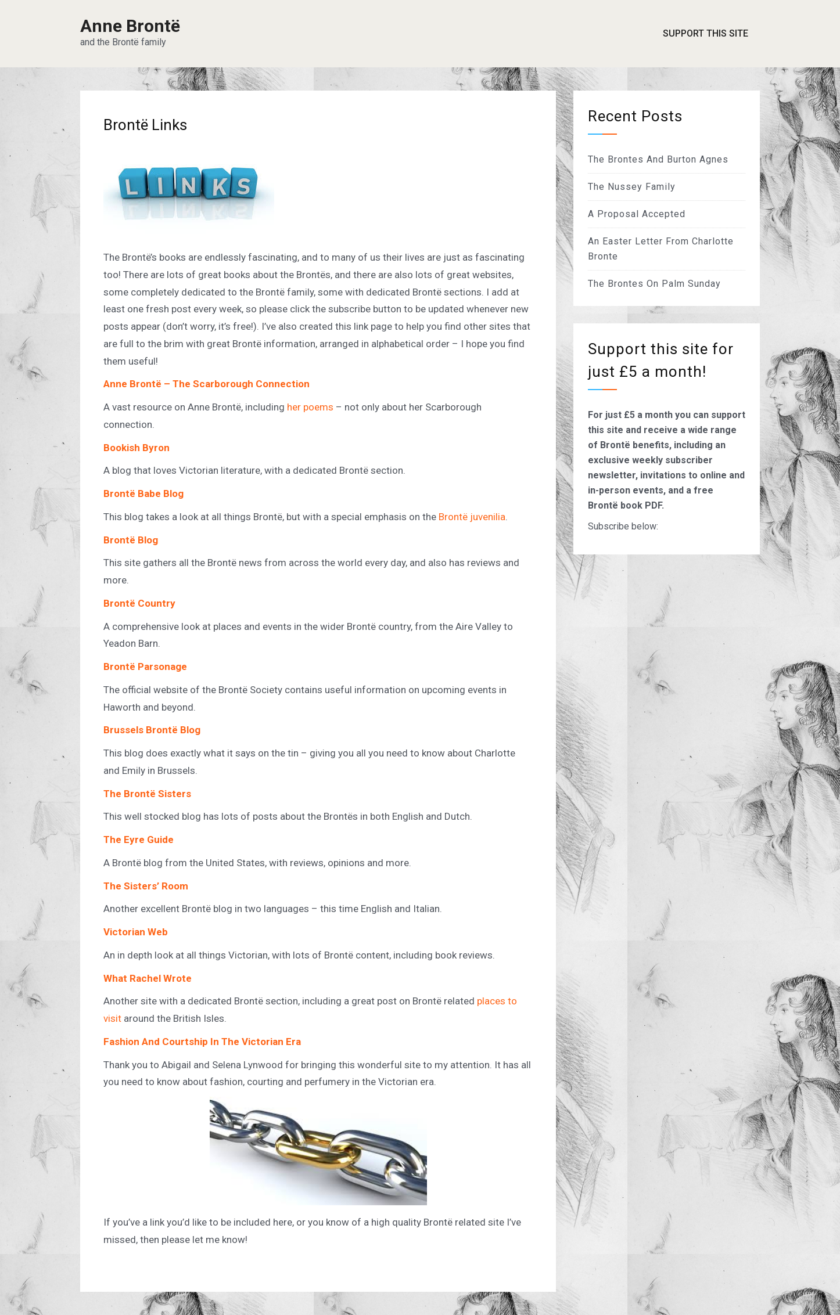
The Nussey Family (632, 186)
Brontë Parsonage (145, 666)
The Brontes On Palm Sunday (654, 283)
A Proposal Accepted (636, 213)
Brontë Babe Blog (143, 493)
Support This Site (705, 33)
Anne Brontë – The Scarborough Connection (206, 384)
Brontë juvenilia (472, 517)
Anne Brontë (130, 26)
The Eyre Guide (138, 839)
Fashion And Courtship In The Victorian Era (202, 1041)
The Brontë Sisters (147, 793)
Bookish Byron (136, 447)
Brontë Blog (130, 540)
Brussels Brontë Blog (151, 730)
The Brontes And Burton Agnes (658, 159)
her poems (310, 407)
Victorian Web (135, 932)
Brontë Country (139, 603)
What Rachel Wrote (147, 978)
